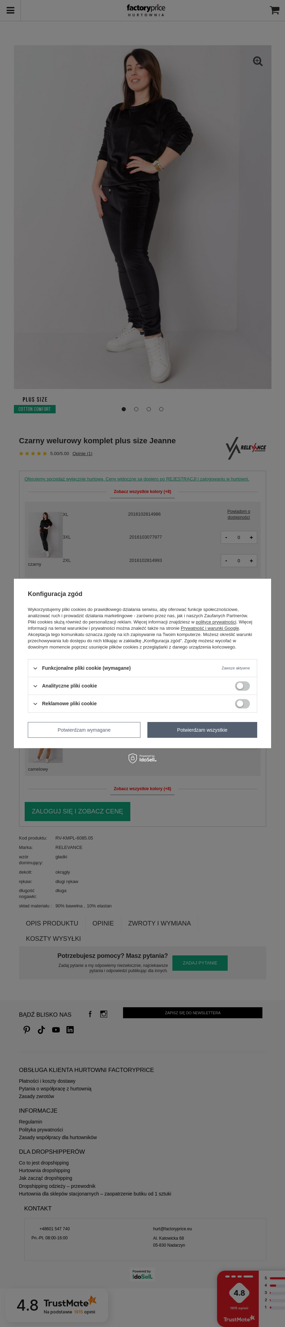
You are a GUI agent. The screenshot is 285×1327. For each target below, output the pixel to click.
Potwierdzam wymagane (84, 730)
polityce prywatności (216, 622)
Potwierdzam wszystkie (202, 730)
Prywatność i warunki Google (210, 628)
